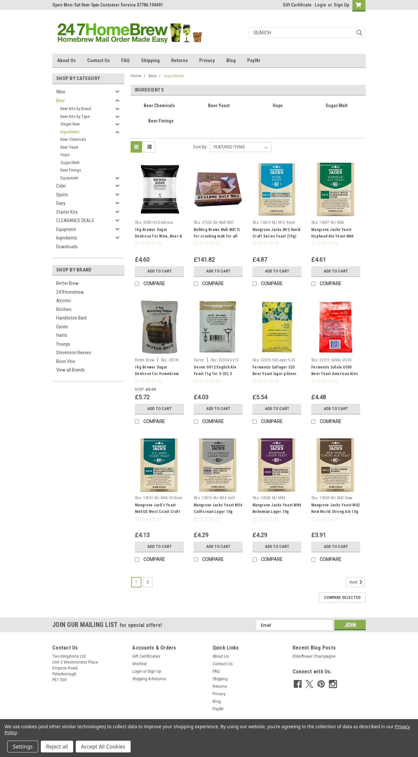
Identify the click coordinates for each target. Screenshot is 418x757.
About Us (66, 60)
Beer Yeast (69, 147)
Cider (61, 186)
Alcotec (63, 301)
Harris (61, 335)
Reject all (57, 746)
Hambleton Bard (71, 318)
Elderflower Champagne (314, 656)
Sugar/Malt (70, 162)
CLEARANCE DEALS (75, 220)
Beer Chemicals (73, 139)
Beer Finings (70, 170)
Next (357, 582)
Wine (60, 92)
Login (320, 5)
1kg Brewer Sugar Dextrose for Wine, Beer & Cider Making (158, 236)
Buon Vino (65, 361)
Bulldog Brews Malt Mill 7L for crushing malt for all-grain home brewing (217, 236)
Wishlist (139, 664)
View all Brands (70, 370)
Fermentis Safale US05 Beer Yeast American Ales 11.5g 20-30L (334, 374)
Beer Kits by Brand (75, 108)
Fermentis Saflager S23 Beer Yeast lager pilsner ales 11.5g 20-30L (274, 374)
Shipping (150, 60)
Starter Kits (67, 212)
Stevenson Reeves (73, 352)
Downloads (67, 247)
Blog (231, 60)
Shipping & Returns (149, 679)
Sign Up (341, 5)
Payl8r (254, 60)
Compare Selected (342, 597)
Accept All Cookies (103, 746)
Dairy (60, 203)
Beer (60, 101)
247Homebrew (70, 292)
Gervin (62, 327)
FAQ (125, 60)
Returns (179, 60)
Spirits (62, 195)
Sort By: (200, 146)
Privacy (207, 60)
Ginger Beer (70, 124)
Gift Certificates (146, 656)
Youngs (63, 344)
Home (136, 76)
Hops (65, 154)
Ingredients (69, 131)
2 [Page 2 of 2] (148, 582)
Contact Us (98, 60)
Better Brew (67, 283)
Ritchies (64, 309)
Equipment (69, 177)
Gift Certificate (297, 5)
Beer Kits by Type (74, 116)
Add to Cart (159, 271)
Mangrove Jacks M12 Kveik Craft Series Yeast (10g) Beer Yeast (276, 236)
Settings (23, 746)
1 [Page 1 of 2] (136, 582)
